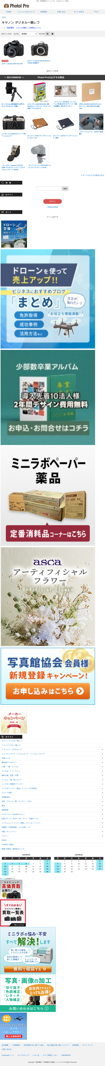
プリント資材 (7, 793)
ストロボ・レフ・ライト (11, 771)
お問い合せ (61, 12)
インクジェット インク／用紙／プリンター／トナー (21, 823)
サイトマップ (87, 1045)
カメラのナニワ (23, 1055)
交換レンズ (6, 758)
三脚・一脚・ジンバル (10, 767)
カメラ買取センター (50, 1055)
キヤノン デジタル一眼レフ (12, 741)
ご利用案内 (16, 1045)
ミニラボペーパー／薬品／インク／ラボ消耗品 (19, 788)
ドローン (5, 836)
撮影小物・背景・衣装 (10, 775)
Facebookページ (8, 1055)
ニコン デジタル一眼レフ (11, 745)
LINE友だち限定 (8, 844)
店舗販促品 (6, 797)
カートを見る (79, 12)
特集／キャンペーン (9, 831)
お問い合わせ (7, 1049)
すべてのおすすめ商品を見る (93, 175)
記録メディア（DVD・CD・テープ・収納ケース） (20, 818)
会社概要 (5, 1045)
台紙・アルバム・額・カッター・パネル (17, 801)
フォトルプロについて (26, 12)
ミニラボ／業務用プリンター (12, 784)
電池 (3, 806)
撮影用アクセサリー (9, 762)
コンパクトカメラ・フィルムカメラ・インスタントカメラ (23, 754)
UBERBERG (66, 1055)
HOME (8, 12)
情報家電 (5, 810)
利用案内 (43, 12)
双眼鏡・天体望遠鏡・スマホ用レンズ (16, 827)
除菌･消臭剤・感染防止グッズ (13, 849)
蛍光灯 (4, 840)
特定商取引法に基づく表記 (34, 1045)
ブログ (96, 12)
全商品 (4, 17)
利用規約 (75, 1045)
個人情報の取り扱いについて (58, 1045)
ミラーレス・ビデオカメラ (12, 749)
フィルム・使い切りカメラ (12, 780)
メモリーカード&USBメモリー (13, 814)
